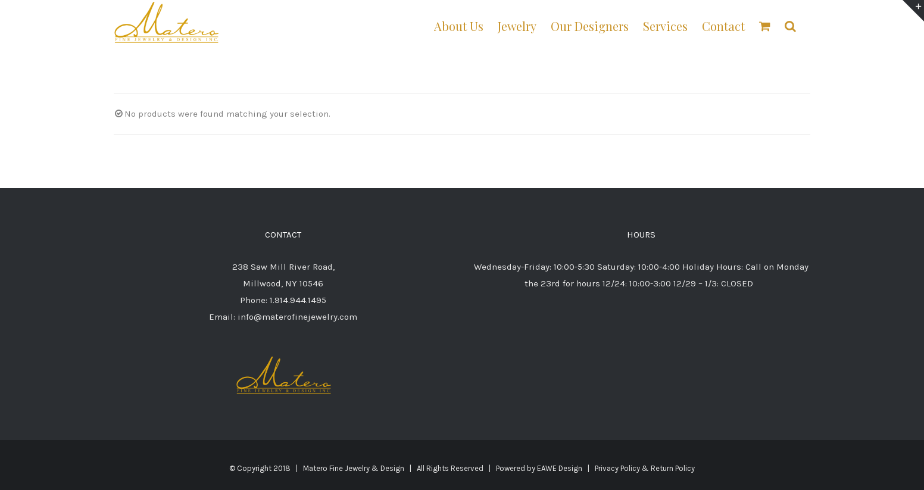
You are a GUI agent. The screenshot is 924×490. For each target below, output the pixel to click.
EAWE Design (559, 468)
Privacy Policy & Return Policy (645, 468)
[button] (790, 25)
